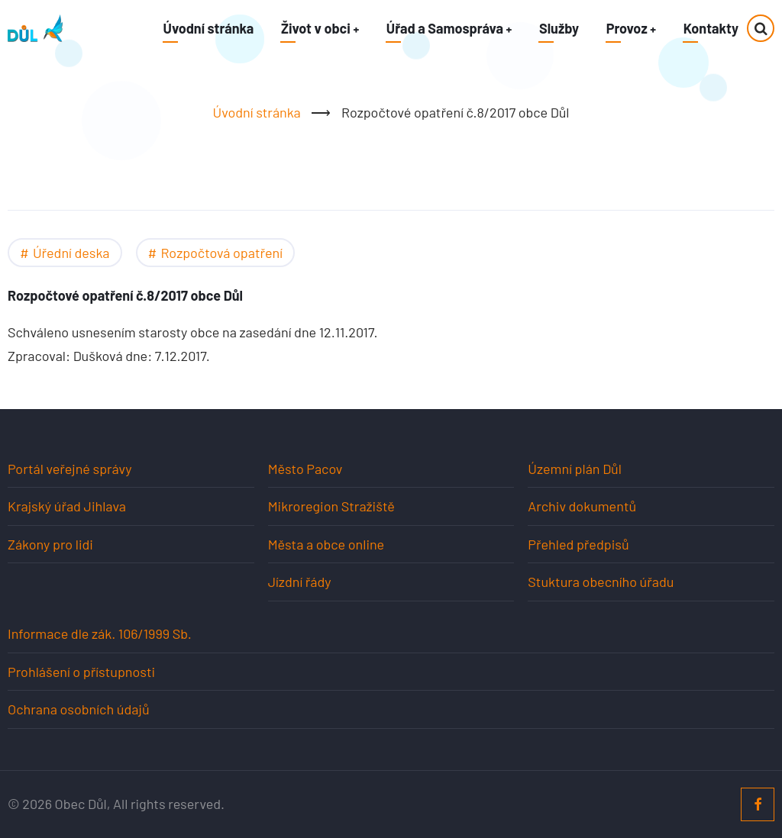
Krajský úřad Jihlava (67, 506)
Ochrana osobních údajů (79, 709)
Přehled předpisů (578, 544)
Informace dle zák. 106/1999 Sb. (100, 633)
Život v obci (318, 28)
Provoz (631, 28)
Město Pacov (305, 468)
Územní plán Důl (575, 468)
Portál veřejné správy (69, 468)
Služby (558, 28)
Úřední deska (71, 252)
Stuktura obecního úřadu (601, 581)
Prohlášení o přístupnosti (81, 671)
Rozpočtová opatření (221, 252)
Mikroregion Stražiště (331, 506)
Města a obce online (326, 544)
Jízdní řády (299, 581)
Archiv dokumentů (582, 506)
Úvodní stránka (206, 28)
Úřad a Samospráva (448, 28)
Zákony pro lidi (50, 544)
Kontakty (710, 28)
